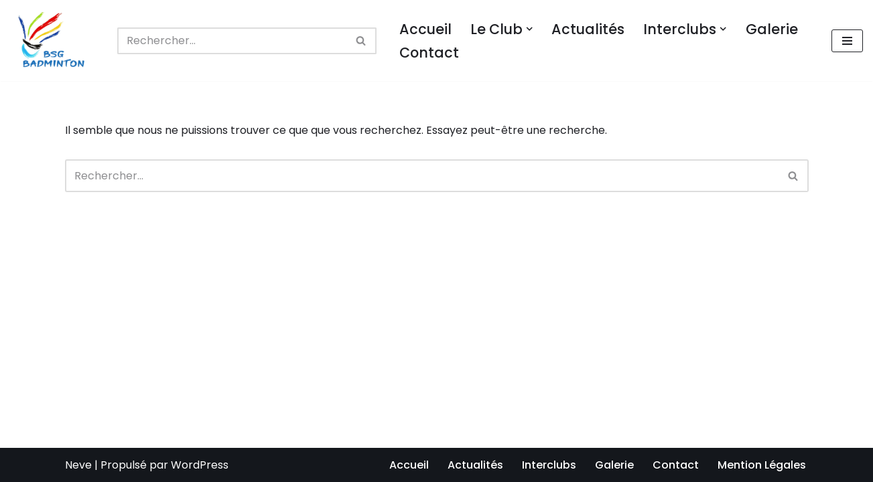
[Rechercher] (231, 40)
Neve (78, 465)
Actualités (587, 29)
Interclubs (549, 465)
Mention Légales (762, 465)
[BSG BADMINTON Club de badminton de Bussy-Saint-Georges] (53, 40)
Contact (429, 52)
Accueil (425, 29)
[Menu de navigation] (847, 40)
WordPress (199, 465)
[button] (529, 28)
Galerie (772, 29)
